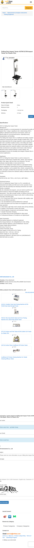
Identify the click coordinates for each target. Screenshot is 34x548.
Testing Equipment (9, 14)
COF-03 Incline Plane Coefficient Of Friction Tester (14, 345)
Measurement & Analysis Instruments (17, 12)
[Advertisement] (15, 33)
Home (4, 12)
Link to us (5, 535)
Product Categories (9, 526)
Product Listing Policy (20, 535)
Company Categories (23, 526)
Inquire (31, 116)
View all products (29, 292)
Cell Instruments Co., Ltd (7, 276)
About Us (11, 535)
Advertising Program (11, 537)
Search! (29, 8)
